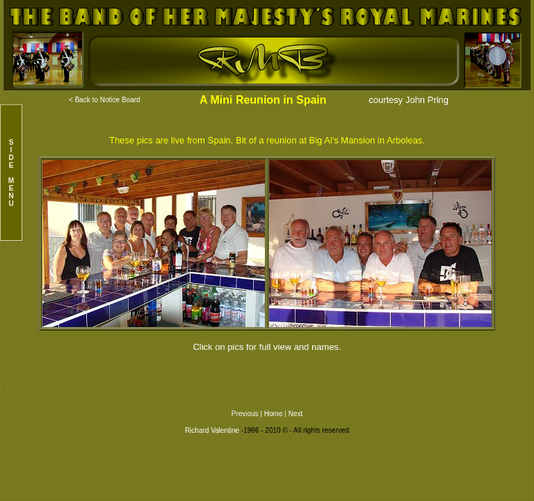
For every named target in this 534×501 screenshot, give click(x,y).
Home (273, 414)
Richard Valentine (212, 430)
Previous (246, 414)
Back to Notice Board (107, 100)
